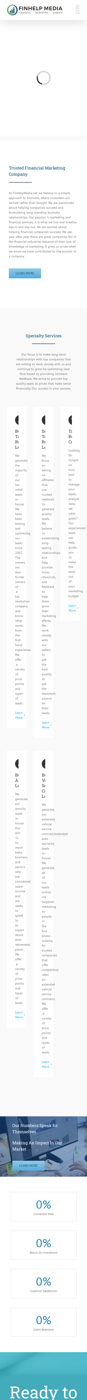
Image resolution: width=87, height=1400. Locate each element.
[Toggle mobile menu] (77, 7)
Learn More (19, 715)
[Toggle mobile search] (77, 11)
